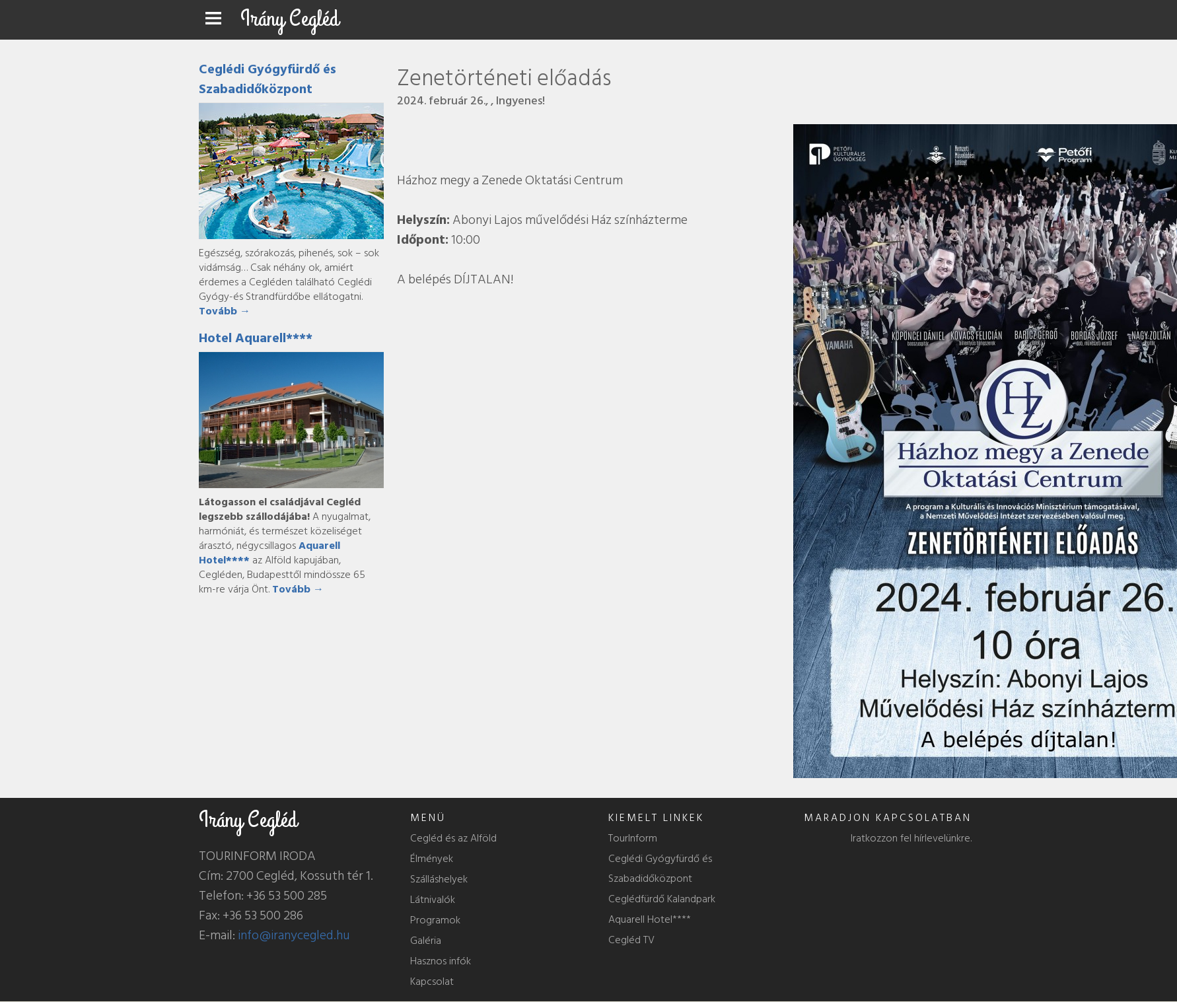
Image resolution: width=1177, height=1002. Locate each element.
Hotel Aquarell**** (255, 338)
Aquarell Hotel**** (649, 919)
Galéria (425, 940)
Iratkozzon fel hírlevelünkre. (911, 838)
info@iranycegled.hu (294, 935)
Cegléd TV (631, 939)
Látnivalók (432, 899)
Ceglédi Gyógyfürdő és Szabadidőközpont (267, 79)
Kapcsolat (432, 981)
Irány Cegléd (289, 19)
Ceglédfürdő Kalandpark (661, 899)
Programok (435, 920)
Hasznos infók (440, 961)
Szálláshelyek (439, 879)
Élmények (431, 858)
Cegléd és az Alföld (453, 838)
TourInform (632, 838)
